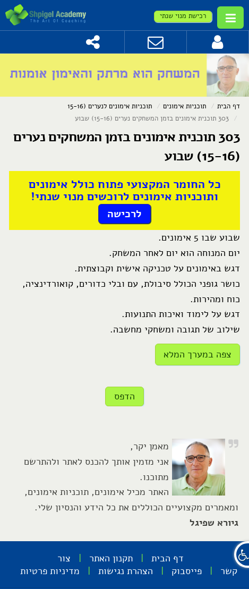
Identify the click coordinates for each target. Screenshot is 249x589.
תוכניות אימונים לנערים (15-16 (109, 106)
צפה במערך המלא (197, 354)
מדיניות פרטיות (50, 571)
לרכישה (124, 214)
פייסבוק (186, 571)
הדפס (124, 396)
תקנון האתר (111, 558)
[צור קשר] (156, 42)
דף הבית (228, 106)
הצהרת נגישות (125, 571)
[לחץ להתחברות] (218, 42)
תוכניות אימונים (184, 106)
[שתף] (93, 42)
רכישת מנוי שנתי (183, 16)
